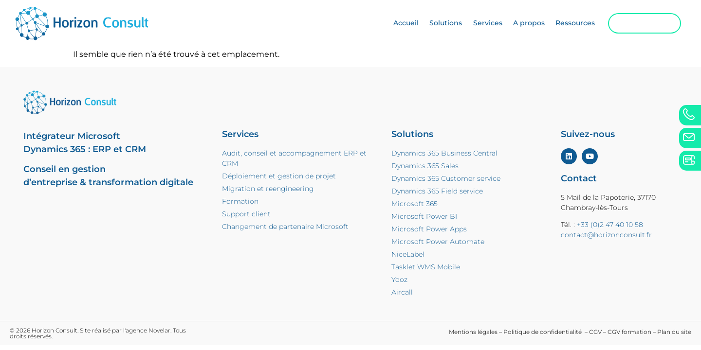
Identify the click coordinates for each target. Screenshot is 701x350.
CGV (595, 331)
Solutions (438, 24)
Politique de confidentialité (543, 331)
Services (479, 24)
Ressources (567, 24)
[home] (93, 24)
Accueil (397, 24)
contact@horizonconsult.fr (606, 234)
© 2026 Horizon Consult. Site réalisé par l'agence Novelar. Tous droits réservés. (98, 333)
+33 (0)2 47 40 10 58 (610, 224)
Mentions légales (473, 331)
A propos (520, 24)
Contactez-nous (636, 24)
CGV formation (629, 331)
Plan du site (674, 331)
